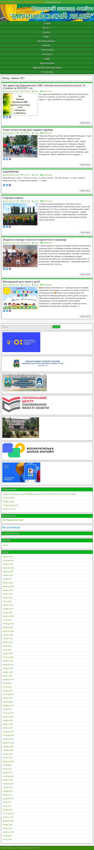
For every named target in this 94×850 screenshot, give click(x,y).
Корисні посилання (47, 63)
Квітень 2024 (7, 598)
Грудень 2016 (8, 810)
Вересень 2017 (8, 784)
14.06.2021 (26, 133)
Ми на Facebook (11, 527)
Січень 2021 (7, 687)
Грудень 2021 (8, 653)
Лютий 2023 (7, 620)
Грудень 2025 (8, 557)
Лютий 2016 (7, 836)
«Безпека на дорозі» (10, 505)
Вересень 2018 (8, 743)
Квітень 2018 (7, 757)
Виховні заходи (8, 501)
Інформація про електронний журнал (47, 67)
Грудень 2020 (8, 691)
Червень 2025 (8, 571)
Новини (47, 59)
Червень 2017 (8, 787)
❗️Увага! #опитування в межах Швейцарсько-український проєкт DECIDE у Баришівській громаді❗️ (39, 494)
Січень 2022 (7, 650)
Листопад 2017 (8, 776)
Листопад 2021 (8, 657)
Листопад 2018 (8, 735)
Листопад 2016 (8, 813)
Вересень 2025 (8, 568)
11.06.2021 (26, 175)
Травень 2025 (8, 575)
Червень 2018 (8, 750)
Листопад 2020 (8, 694)
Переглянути (85, 122)
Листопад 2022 (8, 624)
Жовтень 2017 (8, 780)
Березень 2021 (8, 679)
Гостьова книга (47, 72)
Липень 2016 (7, 824)
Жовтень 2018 (8, 739)
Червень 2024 (8, 590)
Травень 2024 (8, 594)
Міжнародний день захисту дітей (21, 281)
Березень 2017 (8, 798)
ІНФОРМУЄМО (11, 171)
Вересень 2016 (8, 821)
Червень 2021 (8, 668)
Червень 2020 (8, 702)
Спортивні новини (13, 197)
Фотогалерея (47, 54)
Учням (45, 37)
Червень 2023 (8, 609)
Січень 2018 (7, 769)
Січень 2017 (7, 806)
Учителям (46, 45)
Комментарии (47, 91)
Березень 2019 (8, 732)
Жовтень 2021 (8, 661)
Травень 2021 (8, 672)
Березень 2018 (8, 761)
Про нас (46, 28)
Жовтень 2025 (8, 564)
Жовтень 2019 (8, 717)
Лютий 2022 (7, 646)
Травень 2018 (8, 754)
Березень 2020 (8, 705)
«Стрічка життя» (9, 498)
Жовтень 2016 (8, 817)
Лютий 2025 (7, 579)
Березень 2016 (8, 832)
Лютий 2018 (7, 765)
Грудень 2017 (8, 772)
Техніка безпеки (47, 50)
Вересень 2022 (8, 631)
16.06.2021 (26, 91)
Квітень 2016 (7, 828)
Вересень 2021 (8, 665)
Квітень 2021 (7, 676)
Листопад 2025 (8, 560)
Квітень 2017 (7, 795)
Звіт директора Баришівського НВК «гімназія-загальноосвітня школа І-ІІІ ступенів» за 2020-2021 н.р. (44, 87)
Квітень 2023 (7, 612)
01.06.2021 (26, 285)
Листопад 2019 (8, 713)
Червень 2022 (8, 635)
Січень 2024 (7, 601)
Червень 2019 (8, 720)
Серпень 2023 (8, 605)
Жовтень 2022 (8, 627)
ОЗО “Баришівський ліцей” (13, 520)
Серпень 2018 (8, 746)
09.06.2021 (26, 201)
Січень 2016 (7, 839)
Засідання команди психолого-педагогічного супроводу (34, 239)
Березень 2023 (8, 616)
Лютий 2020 (7, 709)
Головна (47, 23)
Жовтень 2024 (8, 583)
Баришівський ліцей (12, 91)
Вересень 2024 (8, 586)
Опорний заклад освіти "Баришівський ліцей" (22, 1)
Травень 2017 (8, 791)
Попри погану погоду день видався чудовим (28, 129)
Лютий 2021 (7, 683)
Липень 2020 (7, 698)
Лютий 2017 (7, 802)
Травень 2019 (8, 724)
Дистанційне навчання (45, 41)
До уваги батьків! (9, 509)
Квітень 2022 (7, 642)
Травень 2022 (8, 638)
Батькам (45, 32)
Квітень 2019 (7, 728)
